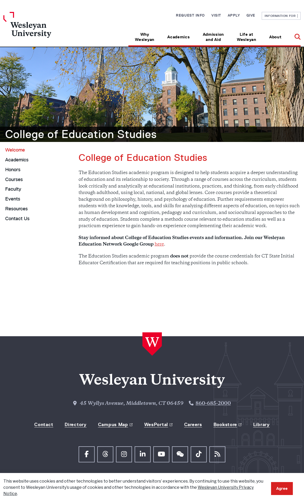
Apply (234, 15)
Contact (43, 424)
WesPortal (156, 424)
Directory (75, 424)
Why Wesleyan (144, 37)
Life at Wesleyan (246, 37)
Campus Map (113, 424)
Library (261, 424)
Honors (12, 170)
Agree (282, 488)
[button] (294, 35)
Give (250, 15)
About (275, 36)
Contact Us (17, 218)
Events (12, 199)
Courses (14, 179)
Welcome (15, 150)
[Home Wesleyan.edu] (40, 29)
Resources (16, 209)
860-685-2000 (213, 403)
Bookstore (225, 424)
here (159, 244)
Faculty (13, 189)
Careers (193, 424)
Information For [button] (281, 15)
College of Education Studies (81, 134)
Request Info (190, 15)
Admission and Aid (213, 37)
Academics (178, 36)
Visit (216, 15)
